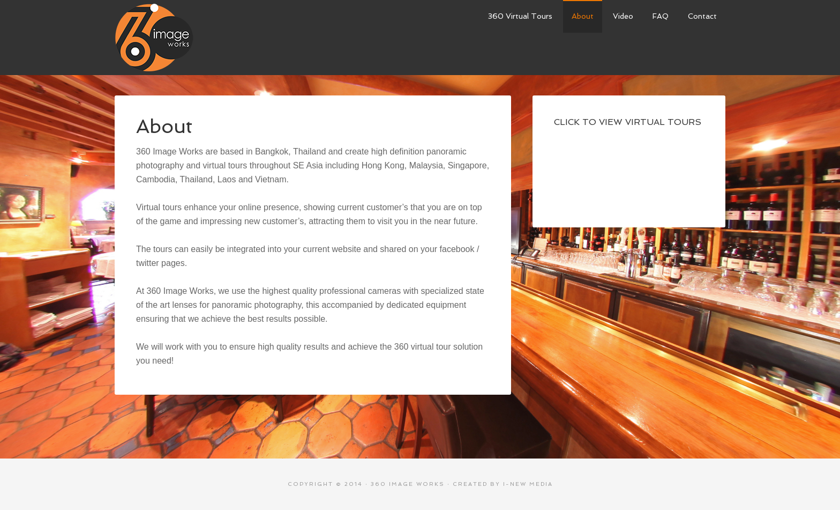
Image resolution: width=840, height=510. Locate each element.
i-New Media (528, 484)
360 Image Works (154, 37)
